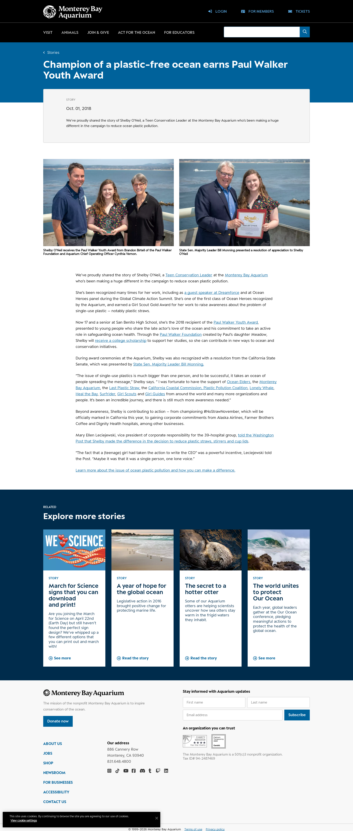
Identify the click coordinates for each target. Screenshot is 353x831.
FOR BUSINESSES (58, 783)
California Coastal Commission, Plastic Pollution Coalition (198, 388)
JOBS (47, 754)
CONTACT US (54, 802)
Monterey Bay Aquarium (246, 275)
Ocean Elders (238, 381)
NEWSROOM (54, 773)
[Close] (157, 818)
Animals (69, 32)
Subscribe (297, 715)
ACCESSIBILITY (56, 792)
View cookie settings (24, 820)
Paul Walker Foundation (181, 334)
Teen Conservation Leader (188, 275)
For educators (179, 32)
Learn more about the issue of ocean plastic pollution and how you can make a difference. (155, 470)
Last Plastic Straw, (124, 388)
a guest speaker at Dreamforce (211, 292)
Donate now (58, 721)
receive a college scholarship (120, 340)
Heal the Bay (87, 394)
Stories (53, 52)
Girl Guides (155, 394)
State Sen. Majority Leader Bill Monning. (168, 364)
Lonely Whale (262, 388)
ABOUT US (52, 744)
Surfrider (107, 394)
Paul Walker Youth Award (236, 322)
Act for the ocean (136, 32)
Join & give (98, 32)
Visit (47, 32)
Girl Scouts (126, 394)
